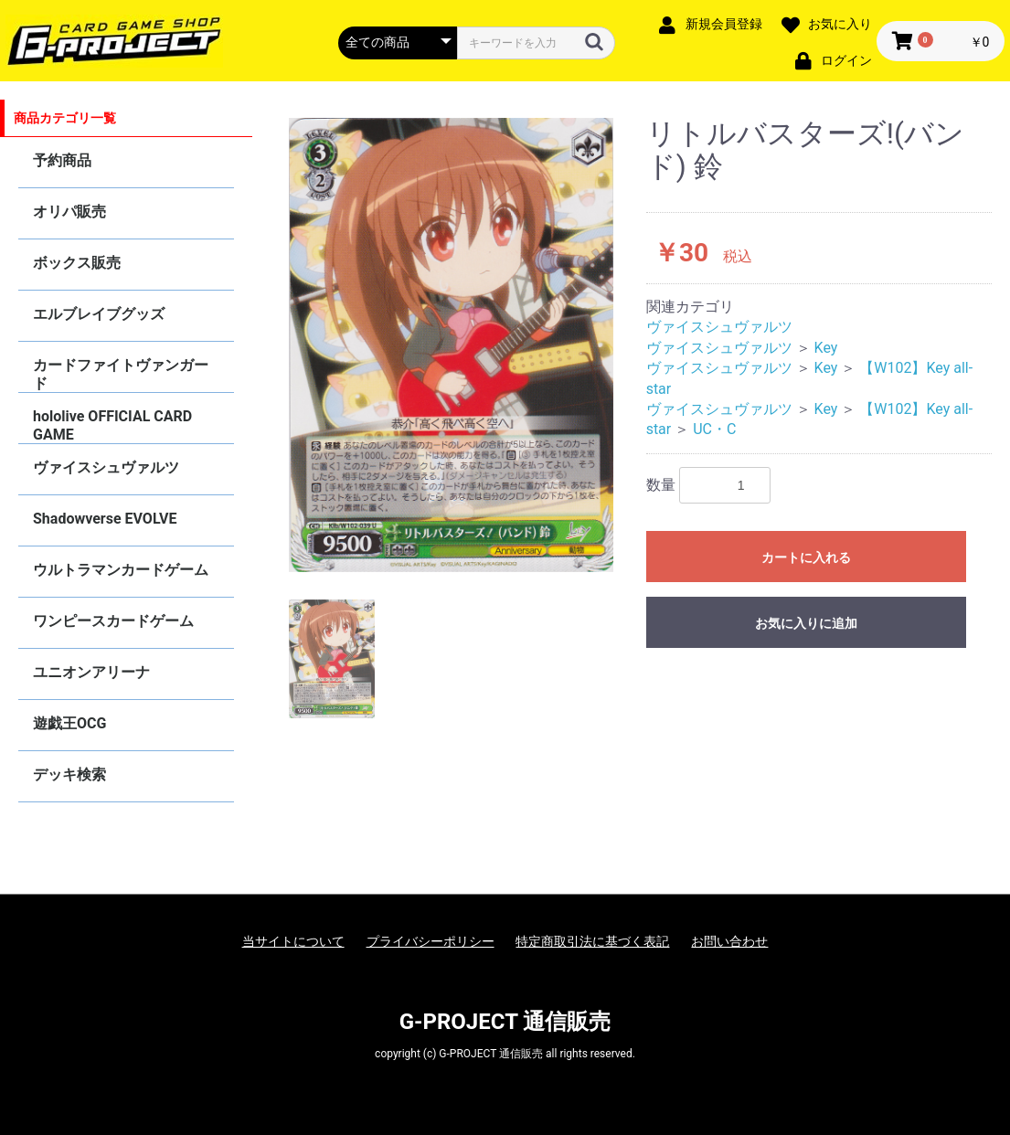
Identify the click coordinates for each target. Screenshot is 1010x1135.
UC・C (714, 429)
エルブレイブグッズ (99, 314)
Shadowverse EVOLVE (104, 518)
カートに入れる (806, 557)
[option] (451, 344)
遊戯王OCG (69, 723)
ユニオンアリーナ (91, 672)
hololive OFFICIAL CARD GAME (112, 425)
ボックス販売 (77, 262)
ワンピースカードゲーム (113, 621)
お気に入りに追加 (806, 623)
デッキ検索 (69, 774)
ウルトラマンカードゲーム (120, 569)
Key (826, 347)
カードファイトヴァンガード (120, 374)
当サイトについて (293, 941)
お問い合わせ (729, 941)
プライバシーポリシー (430, 941)
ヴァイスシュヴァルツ (106, 467)
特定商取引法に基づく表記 (592, 941)
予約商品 (62, 160)
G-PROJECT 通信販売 (505, 1021)
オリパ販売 (69, 211)
